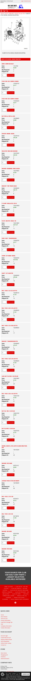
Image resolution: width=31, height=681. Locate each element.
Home (2, 13)
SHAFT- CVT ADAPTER (7, 273)
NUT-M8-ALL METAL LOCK (8, 116)
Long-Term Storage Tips (6, 622)
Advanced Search (5, 658)
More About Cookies (20, 679)
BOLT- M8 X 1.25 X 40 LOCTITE (9, 393)
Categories (1, 10)
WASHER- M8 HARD (7, 531)
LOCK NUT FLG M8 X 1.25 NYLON (10, 376)
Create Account (27, 1)
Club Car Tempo (16, 594)
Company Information (6, 626)
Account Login (4, 635)
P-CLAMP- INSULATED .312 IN (9, 203)
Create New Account (6, 637)
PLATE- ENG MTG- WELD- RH (9, 221)
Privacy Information (5, 620)
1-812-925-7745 (10, 671)
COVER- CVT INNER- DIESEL (8, 256)
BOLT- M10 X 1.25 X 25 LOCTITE (10, 359)
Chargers (8, 597)
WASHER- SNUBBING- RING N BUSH (11, 168)
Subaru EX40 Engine (19, 597)
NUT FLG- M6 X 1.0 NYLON (8, 411)
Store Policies (4, 616)
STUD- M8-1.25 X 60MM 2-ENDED (10, 99)
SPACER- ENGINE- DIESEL (8, 134)
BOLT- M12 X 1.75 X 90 (7, 496)
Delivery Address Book (6, 639)
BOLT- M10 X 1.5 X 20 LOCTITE (9, 291)
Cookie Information (5, 628)
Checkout (3, 656)
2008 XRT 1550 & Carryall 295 (17, 13)
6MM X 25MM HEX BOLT (8, 64)
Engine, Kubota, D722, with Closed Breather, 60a (14, 446)
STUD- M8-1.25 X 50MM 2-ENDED (10, 81)
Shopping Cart (4, 655)
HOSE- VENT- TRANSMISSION (9, 238)
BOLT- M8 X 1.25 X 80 (7, 514)
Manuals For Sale (22, 596)
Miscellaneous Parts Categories (20, 599)
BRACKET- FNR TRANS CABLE (9, 186)
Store (6, 13)
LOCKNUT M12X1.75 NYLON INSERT (10, 481)
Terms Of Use (4, 618)
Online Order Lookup (6, 643)
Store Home (4, 653)
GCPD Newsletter (5, 641)
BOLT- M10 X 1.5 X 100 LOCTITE (9, 325)
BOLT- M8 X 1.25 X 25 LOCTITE (9, 308)
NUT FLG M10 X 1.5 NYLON (8, 428)
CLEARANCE (5, 599)
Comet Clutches (8, 587)
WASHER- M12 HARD (7, 463)
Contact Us (3, 645)
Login (22, 1)
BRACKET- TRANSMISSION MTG (10, 341)
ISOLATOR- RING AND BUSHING (9, 151)
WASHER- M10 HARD (7, 549)
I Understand (25, 674)
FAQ (2, 624)
